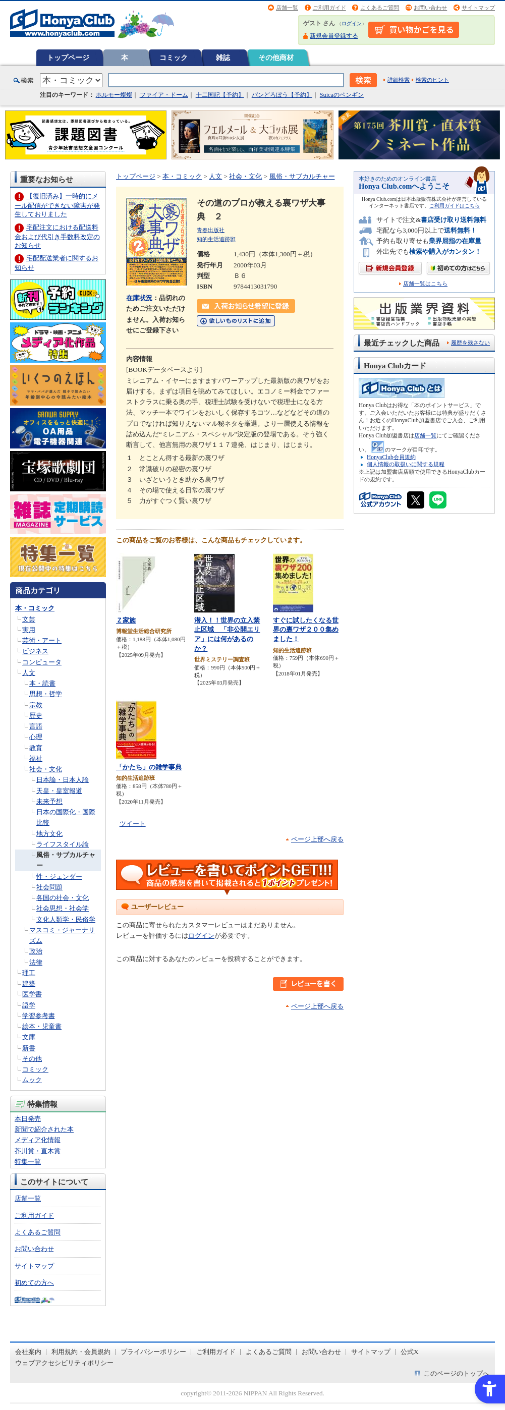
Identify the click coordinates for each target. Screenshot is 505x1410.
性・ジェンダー (59, 876)
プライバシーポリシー (153, 1352)
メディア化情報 (38, 1140)
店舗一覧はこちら (425, 284)
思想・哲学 (45, 694)
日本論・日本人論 (62, 779)
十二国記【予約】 (220, 94)
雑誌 (223, 57)
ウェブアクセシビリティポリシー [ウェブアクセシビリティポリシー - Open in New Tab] (64, 1363)
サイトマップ (478, 8)
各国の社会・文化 (62, 897)
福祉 (35, 758)
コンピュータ (42, 662)
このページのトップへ (456, 1373)
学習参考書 (38, 1016)
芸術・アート (42, 640)
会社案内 (28, 1352)
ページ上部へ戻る (317, 839)
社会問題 (49, 887)
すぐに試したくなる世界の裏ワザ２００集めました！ (306, 629)
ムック (32, 1080)
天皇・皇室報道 (59, 791)
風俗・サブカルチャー (302, 176)
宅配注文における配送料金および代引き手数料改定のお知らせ (57, 236)
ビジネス (35, 651)
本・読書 (42, 683)
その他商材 (276, 57)
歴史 (35, 715)
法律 (35, 962)
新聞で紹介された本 (44, 1129)
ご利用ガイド (329, 8)
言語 (35, 726)
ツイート (133, 823)
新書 (28, 1048)
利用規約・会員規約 (80, 1352)
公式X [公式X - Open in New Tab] (410, 1352)
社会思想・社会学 (62, 908)
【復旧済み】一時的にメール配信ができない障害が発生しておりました (57, 205)
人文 (28, 672)
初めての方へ (34, 1282)
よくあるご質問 (379, 8)
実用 (28, 630)
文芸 (28, 619)
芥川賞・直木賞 (38, 1151)
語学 (28, 1005)
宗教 (35, 705)
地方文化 (49, 833)
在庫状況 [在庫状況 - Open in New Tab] (139, 298)
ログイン (352, 23)
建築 (28, 983)
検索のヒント (432, 80)
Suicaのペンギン (342, 94)
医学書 (32, 994)
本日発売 (28, 1118)
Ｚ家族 (126, 620)
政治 (35, 951)
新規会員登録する (334, 35)
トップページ (68, 57)
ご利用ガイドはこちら (454, 205)
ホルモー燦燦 (114, 94)
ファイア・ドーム (164, 94)
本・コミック (34, 608)
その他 (32, 1058)
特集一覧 (28, 1161)
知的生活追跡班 (216, 239)
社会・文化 (45, 769)
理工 (28, 973)
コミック (173, 57)
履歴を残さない (470, 343)
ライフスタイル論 (62, 844)
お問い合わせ (430, 8)
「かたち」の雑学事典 (149, 767)
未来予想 (49, 801)
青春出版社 (211, 230)
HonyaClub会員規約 (391, 457)
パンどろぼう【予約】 (282, 94)
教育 (35, 748)
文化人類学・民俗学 (65, 919)
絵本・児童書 (42, 1026)
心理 (35, 737)
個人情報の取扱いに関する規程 (405, 464)
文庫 (28, 1037)
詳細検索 (398, 80)
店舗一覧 (287, 8)
